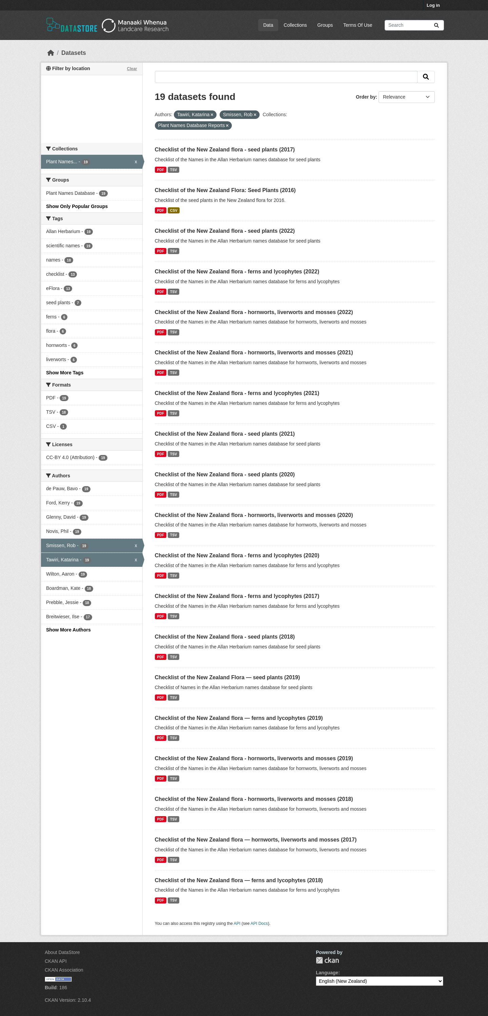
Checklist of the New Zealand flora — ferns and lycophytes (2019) (239, 718)
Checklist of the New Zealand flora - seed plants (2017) (225, 149)
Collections (295, 25)
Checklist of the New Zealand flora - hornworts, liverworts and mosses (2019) (254, 758)
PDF (160, 170)
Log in (433, 5)
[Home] (50, 52)
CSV (174, 210)
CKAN (327, 960)
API (237, 923)
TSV (173, 170)
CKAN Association (64, 970)
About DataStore (62, 952)
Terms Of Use (357, 25)
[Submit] (436, 25)
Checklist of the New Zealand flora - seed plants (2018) (225, 637)
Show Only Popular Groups (77, 206)
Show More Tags (64, 372)
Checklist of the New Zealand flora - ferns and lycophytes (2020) (237, 555)
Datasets (73, 52)
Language (327, 972)
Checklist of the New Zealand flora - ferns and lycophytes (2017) (237, 596)
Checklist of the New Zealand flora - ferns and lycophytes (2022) (237, 271)
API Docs (259, 923)
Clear (132, 68)
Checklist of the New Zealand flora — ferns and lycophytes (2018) (239, 880)
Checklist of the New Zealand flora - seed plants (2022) (225, 231)
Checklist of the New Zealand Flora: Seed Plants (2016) (225, 190)
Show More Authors (68, 630)
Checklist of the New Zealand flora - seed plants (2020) (225, 474)
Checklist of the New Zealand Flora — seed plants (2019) (227, 677)
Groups (325, 25)
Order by (365, 97)
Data (268, 25)
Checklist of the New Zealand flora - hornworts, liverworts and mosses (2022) (254, 312)
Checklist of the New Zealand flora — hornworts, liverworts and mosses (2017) (256, 840)
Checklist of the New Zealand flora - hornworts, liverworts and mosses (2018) (254, 799)
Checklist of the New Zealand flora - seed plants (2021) (225, 434)
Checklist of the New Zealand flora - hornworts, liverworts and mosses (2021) (254, 352)
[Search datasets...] (414, 25)
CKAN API (56, 961)
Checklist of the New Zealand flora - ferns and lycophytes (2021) (237, 393)
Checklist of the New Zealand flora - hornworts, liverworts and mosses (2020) (254, 515)
